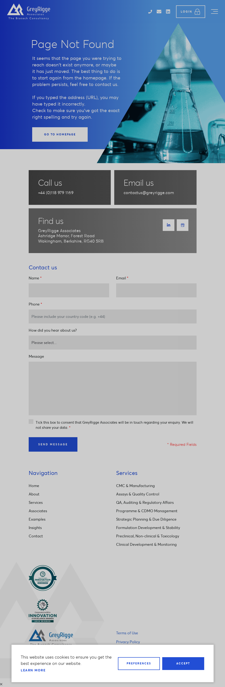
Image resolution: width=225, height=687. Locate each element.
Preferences (139, 663)
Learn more (33, 670)
